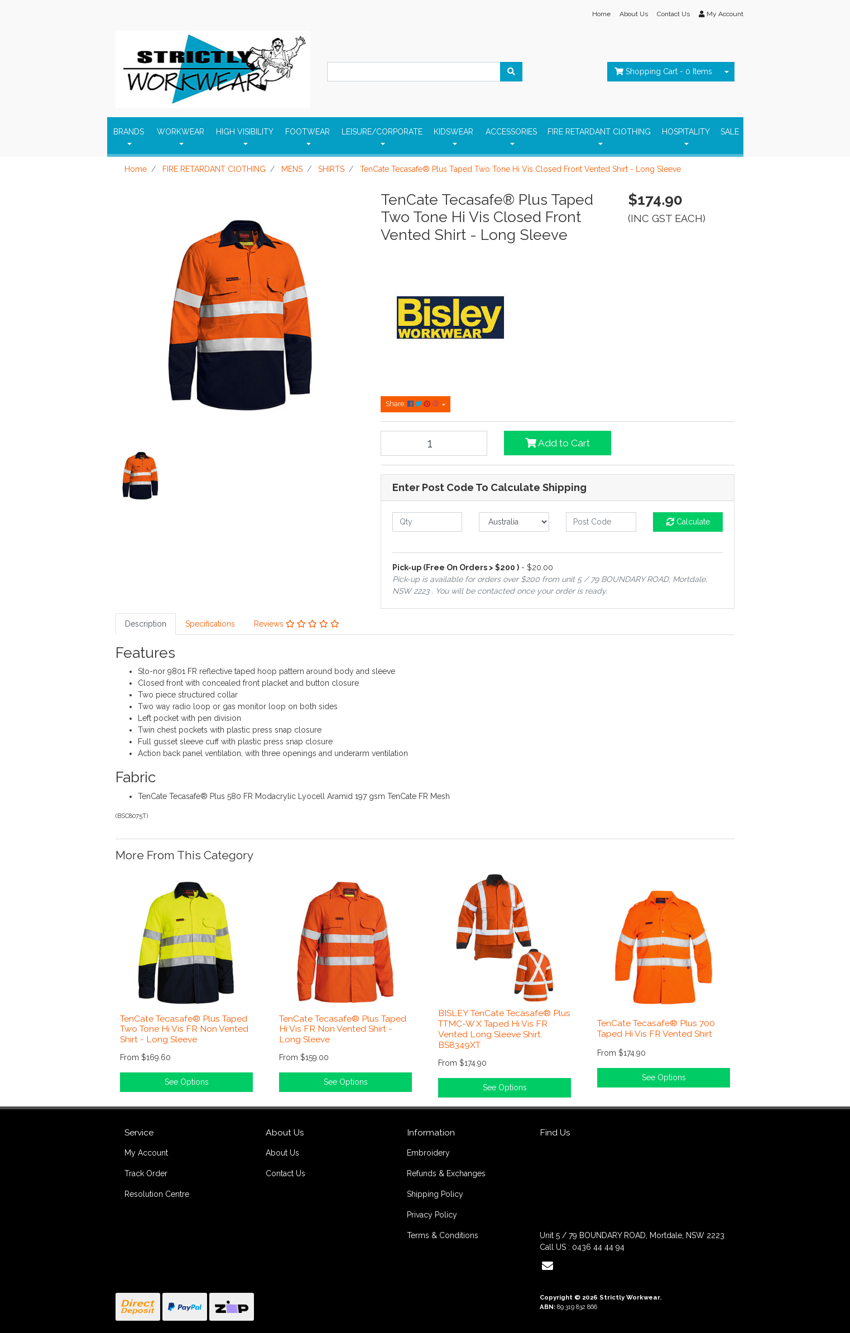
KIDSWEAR (453, 131)
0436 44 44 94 (598, 1247)
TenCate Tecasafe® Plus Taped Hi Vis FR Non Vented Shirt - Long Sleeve (342, 1029)
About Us (634, 14)
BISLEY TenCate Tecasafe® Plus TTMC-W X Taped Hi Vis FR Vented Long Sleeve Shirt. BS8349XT (504, 1029)
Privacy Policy (432, 1214)
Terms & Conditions (442, 1235)
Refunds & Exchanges (446, 1173)
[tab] (146, 624)
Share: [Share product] (413, 404)
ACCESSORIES (511, 131)
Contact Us (673, 14)
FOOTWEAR (307, 131)
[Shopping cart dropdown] (726, 71)
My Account (146, 1152)
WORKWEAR (180, 131)
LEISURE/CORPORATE (382, 131)
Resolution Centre (156, 1194)
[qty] (427, 522)
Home (601, 14)
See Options (187, 1081)
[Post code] (601, 522)
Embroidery (428, 1152)
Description (145, 623)
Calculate (688, 521)
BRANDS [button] (128, 131)
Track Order (145, 1173)
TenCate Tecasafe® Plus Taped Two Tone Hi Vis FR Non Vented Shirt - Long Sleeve (184, 1029)
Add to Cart (557, 443)
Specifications (210, 623)
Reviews (296, 623)
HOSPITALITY (686, 131)
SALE (730, 131)
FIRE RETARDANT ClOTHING (599, 131)
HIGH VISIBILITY (244, 131)
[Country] (514, 522)
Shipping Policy (435, 1194)
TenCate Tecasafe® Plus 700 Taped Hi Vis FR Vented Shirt (656, 1028)
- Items (663, 71)
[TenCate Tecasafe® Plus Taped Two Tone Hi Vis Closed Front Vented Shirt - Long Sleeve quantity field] (434, 443)
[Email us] (547, 1266)
